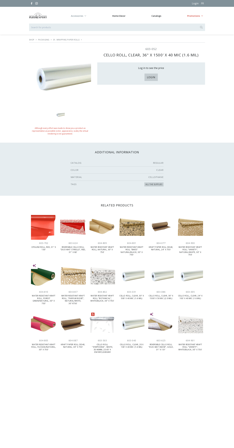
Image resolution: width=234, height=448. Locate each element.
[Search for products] (117, 27)
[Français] (202, 3)
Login (195, 3)
